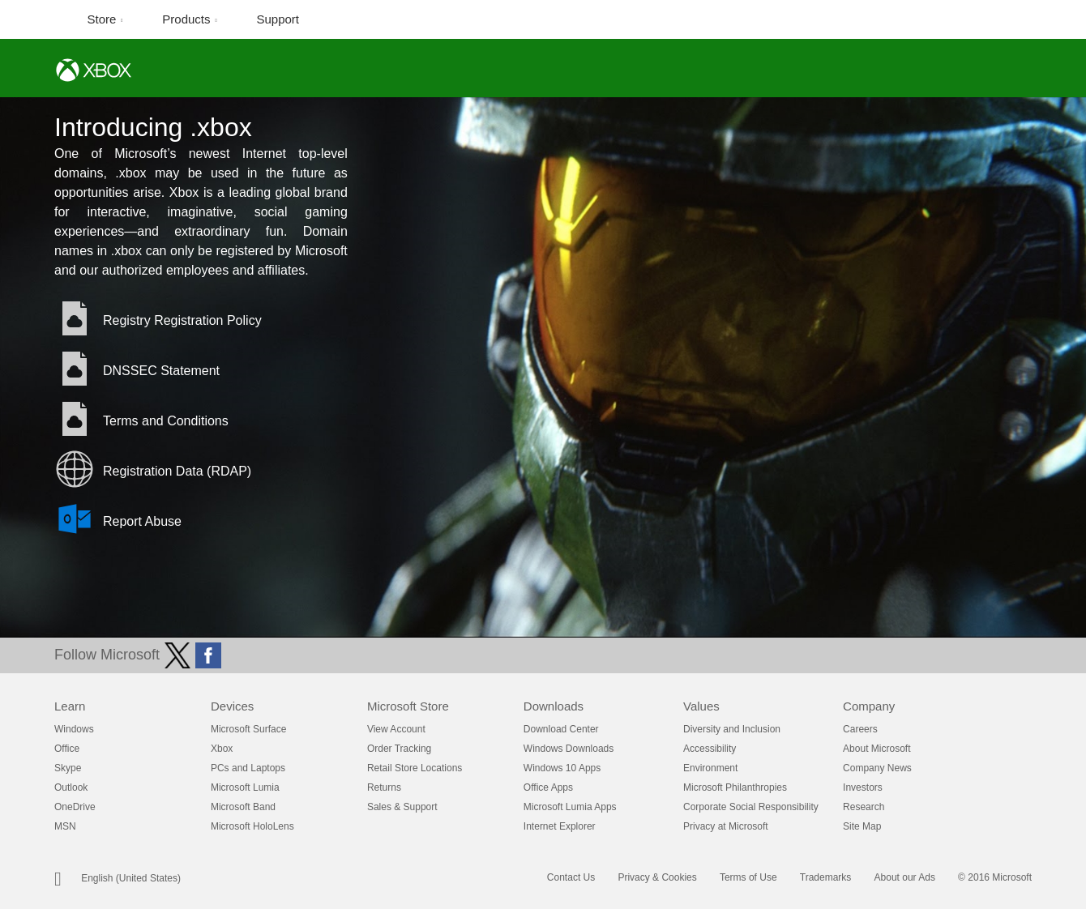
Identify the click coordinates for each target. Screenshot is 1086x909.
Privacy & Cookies (657, 877)
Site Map (862, 826)
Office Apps (548, 787)
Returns (384, 787)
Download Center (561, 729)
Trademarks (826, 877)
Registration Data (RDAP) (177, 471)
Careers (860, 729)
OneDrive (75, 807)
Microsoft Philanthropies (735, 787)
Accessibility (709, 748)
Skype (67, 768)
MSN (65, 826)
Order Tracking (399, 748)
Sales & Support (402, 807)
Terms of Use (748, 877)
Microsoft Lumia (245, 787)
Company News (877, 768)
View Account (396, 729)
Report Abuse (142, 521)
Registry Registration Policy (182, 320)
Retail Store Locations (414, 768)
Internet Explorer (560, 826)
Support (278, 19)
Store (104, 19)
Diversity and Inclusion (731, 729)
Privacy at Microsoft (725, 826)
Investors (863, 787)
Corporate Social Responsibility (751, 807)
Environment (710, 768)
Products (187, 19)
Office (66, 748)
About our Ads (904, 877)
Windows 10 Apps (562, 768)
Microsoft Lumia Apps (570, 807)
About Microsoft (876, 748)
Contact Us (571, 877)
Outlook (71, 787)
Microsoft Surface (248, 729)
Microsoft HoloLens (252, 826)
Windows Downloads (569, 748)
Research (863, 807)
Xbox (222, 748)
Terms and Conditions (166, 421)
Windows (74, 729)
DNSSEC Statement (161, 371)
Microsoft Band (243, 807)
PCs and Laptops (248, 768)
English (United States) (131, 878)
